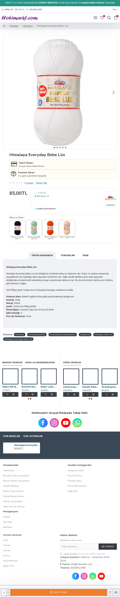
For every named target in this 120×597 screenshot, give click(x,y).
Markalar (14, 25)
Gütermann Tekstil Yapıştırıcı (71, 386)
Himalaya (28, 25)
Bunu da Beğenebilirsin (40, 362)
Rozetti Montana (30, 386)
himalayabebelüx (36, 334)
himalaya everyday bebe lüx (18, 339)
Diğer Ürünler (72, 362)
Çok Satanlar (32, 436)
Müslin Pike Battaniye (90, 386)
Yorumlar (68, 255)
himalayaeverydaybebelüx (63, 334)
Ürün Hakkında (42, 255)
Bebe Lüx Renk (16, 217)
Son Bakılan (11, 436)
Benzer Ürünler (12, 362)
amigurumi (85, 334)
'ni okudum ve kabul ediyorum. (82, 553)
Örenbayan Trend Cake (110, 386)
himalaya (19, 334)
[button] (113, 92)
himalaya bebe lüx (104, 334)
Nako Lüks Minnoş (49, 386)
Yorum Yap (41, 182)
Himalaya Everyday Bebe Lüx (26, 445)
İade (86, 255)
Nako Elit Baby (10, 386)
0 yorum (29, 182)
